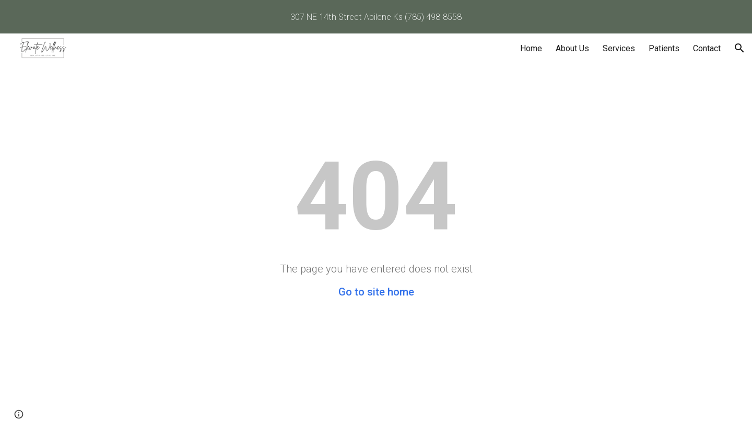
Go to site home (376, 292)
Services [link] (619, 48)
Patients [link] (664, 48)
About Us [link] (572, 48)
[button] (739, 48)
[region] (376, 16)
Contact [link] (707, 48)
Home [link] (531, 48)
